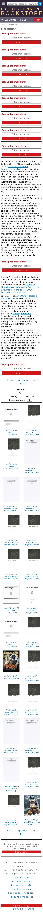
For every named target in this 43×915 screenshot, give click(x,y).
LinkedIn (33, 909)
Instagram (21, 909)
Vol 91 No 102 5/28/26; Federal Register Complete (32, 542)
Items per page (17, 400)
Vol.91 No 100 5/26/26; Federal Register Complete (32, 432)
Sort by (14, 396)
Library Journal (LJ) (22, 313)
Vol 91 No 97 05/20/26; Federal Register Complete (32, 678)
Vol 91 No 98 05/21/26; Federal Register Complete (11, 712)
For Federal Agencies (21, 892)
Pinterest (29, 909)
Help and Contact (21, 881)
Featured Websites (21, 896)
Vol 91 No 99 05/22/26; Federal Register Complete (32, 712)
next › (36, 380)
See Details (21, 852)
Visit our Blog (21, 905)
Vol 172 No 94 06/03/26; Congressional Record (11, 432)
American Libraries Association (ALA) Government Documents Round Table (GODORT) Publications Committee (20, 288)
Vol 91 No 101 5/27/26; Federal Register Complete (32, 644)
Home (3, 24)
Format (21, 389)
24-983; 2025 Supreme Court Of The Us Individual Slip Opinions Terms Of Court (11, 508)
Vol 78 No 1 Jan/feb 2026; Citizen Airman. (11, 677)
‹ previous (23, 380)
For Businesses (21, 889)
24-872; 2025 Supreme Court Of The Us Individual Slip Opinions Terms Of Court (32, 508)
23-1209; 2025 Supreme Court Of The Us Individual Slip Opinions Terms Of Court (32, 470)
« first (10, 380)
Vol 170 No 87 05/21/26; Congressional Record (11, 644)
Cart (38, 19)
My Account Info (21, 885)
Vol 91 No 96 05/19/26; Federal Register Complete (11, 822)
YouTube (25, 909)
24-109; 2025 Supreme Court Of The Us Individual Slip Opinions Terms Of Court (11, 750)
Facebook (14, 909)
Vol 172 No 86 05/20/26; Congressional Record (31, 610)
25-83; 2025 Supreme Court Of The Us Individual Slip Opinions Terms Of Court (11, 788)
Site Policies (21, 877)
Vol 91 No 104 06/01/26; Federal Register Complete (11, 542)
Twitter (18, 909)
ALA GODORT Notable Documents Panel (19, 297)
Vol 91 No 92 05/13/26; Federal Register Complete (32, 784)
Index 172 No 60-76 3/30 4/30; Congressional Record (11, 610)
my (9, 19)
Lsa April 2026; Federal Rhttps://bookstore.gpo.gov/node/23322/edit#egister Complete (11, 466)
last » (22, 383)
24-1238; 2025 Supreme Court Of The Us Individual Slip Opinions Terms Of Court (32, 750)
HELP (23, 19)
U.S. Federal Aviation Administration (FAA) (14, 167)
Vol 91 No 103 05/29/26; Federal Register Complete (11, 576)
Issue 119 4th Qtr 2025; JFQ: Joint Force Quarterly (32, 822)
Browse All (12, 24)
